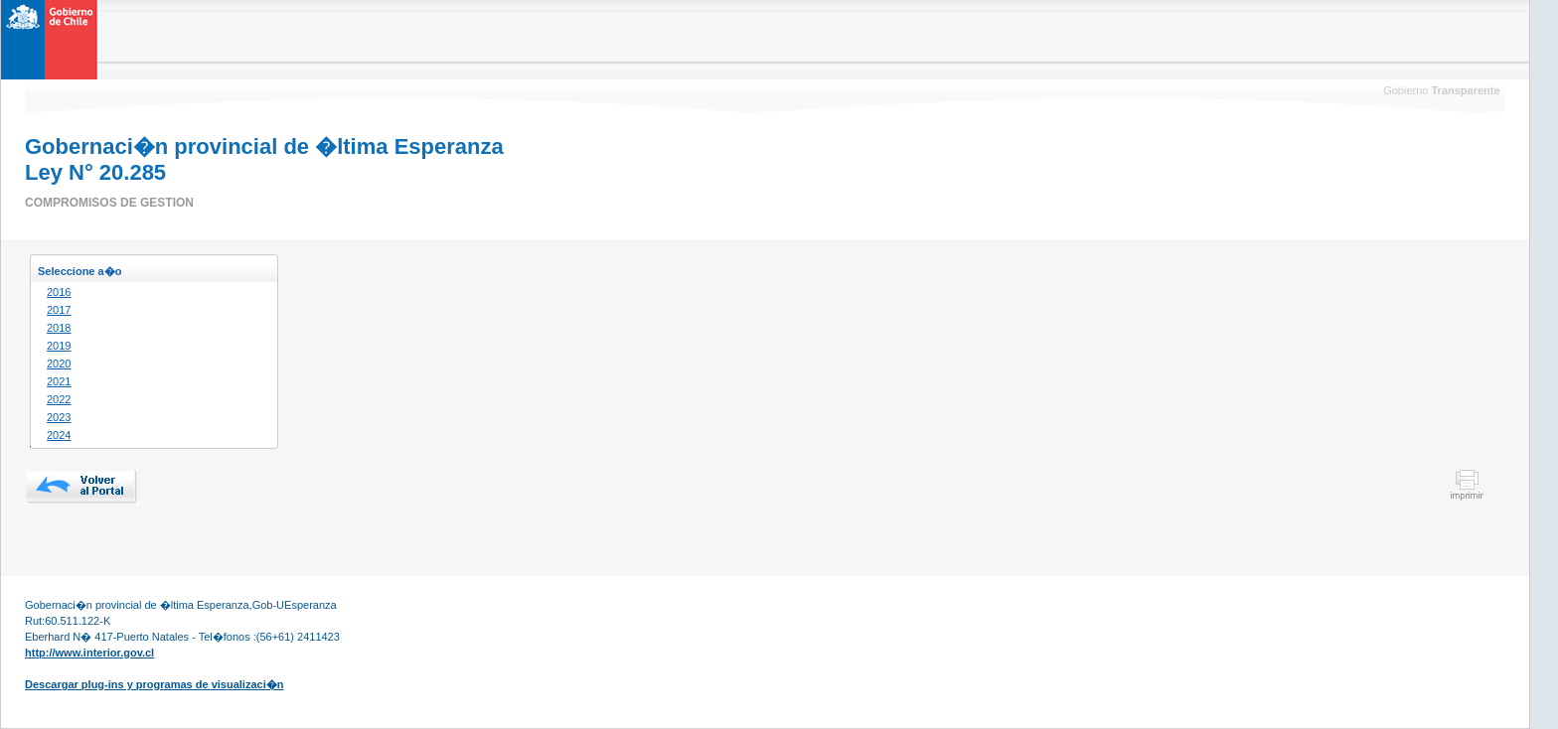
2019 (59, 346)
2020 (59, 363)
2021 (59, 381)
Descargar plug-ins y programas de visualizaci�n (154, 684)
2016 (59, 292)
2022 (59, 399)
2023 (59, 417)
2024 (59, 435)
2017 (59, 310)
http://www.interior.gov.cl (89, 652)
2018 (59, 328)
